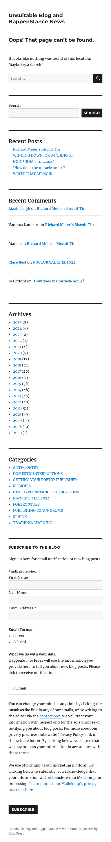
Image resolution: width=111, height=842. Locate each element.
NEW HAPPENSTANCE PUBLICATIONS (46, 492)
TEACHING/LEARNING (32, 523)
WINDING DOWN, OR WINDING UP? (44, 155)
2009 (17, 420)
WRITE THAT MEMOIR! (33, 174)
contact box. (50, 716)
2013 (17, 396)
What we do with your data (32, 654)
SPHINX (20, 516)
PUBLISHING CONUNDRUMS (38, 510)
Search (15, 105)
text (21, 636)
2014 (17, 390)
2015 (17, 383)
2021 (17, 347)
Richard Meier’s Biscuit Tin (36, 149)
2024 (17, 328)
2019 (17, 359)
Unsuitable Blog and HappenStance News (37, 18)
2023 (17, 334)
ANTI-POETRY (25, 467)
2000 (17, 433)
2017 (17, 371)
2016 (17, 377)
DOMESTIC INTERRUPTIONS (38, 473)
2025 (17, 322)
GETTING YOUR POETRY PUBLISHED (45, 480)
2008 (17, 426)
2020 (17, 353)
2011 (16, 408)
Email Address (22, 608)
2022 (17, 340)
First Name (18, 577)
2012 (17, 402)
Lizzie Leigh (19, 208)
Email (19, 688)
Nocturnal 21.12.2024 (31, 498)
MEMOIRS (22, 486)
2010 (17, 414)
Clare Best (17, 262)
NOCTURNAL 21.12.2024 (34, 161)
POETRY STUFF (26, 504)
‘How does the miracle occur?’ (39, 167)
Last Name (18, 593)
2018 (17, 365)
